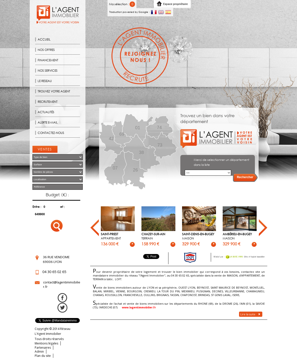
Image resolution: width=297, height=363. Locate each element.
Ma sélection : (122, 4)
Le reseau (45, 81)
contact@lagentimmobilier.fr (61, 284)
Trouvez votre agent (54, 91)
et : (62, 207)
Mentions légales (46, 343)
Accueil (44, 39)
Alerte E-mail (48, 122)
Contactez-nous (51, 133)
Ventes (45, 149)
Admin (39, 351)
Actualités (46, 112)
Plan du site (43, 356)
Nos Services (47, 70)
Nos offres (46, 50)
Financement (48, 60)
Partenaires (43, 347)
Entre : (36, 207)
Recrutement (47, 102)
